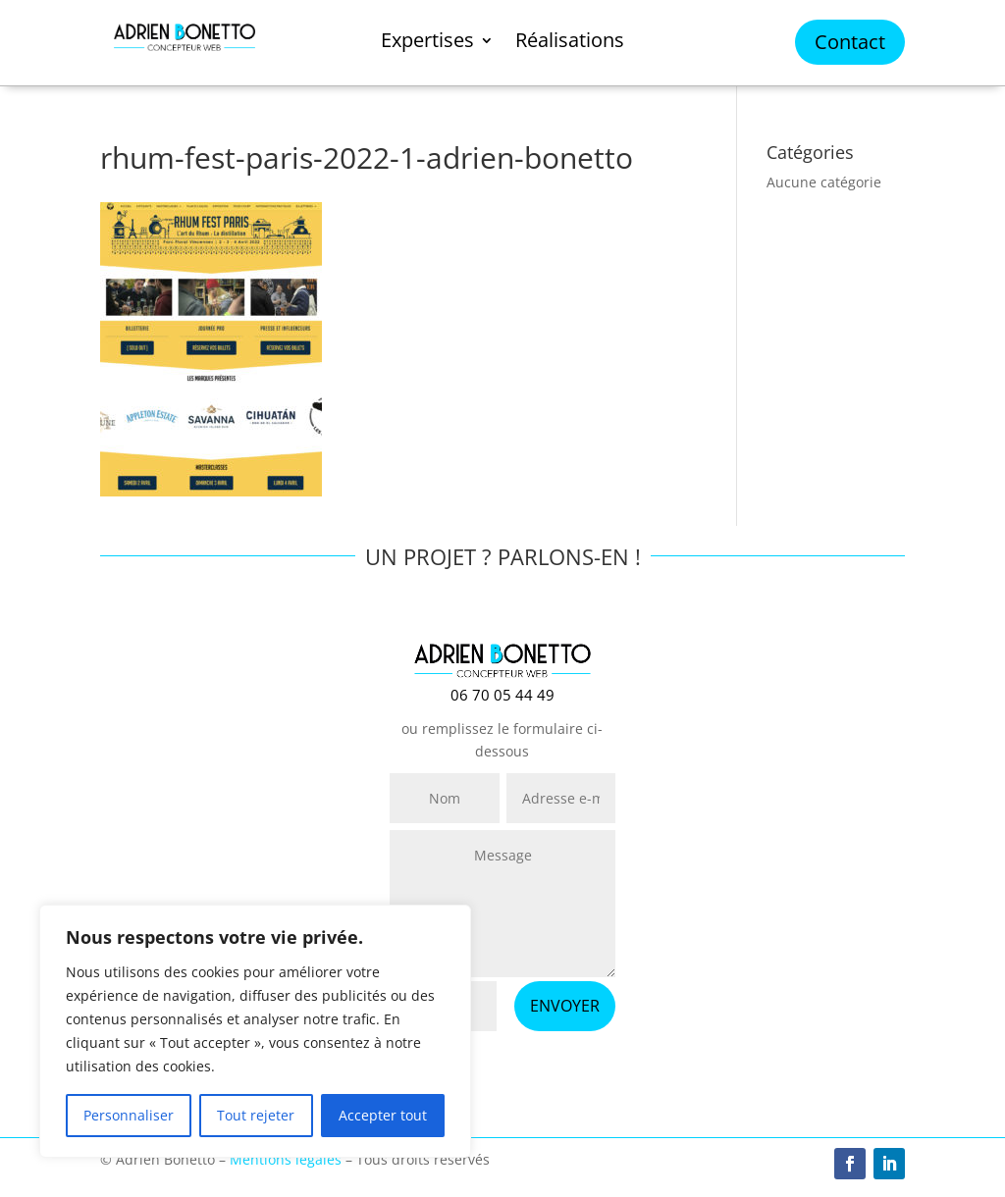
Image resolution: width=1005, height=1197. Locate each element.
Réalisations (569, 43)
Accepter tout (383, 1115)
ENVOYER (565, 1005)
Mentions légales (286, 1159)
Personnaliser (128, 1115)
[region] (255, 1031)
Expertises (427, 43)
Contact (850, 41)
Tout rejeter (255, 1115)
